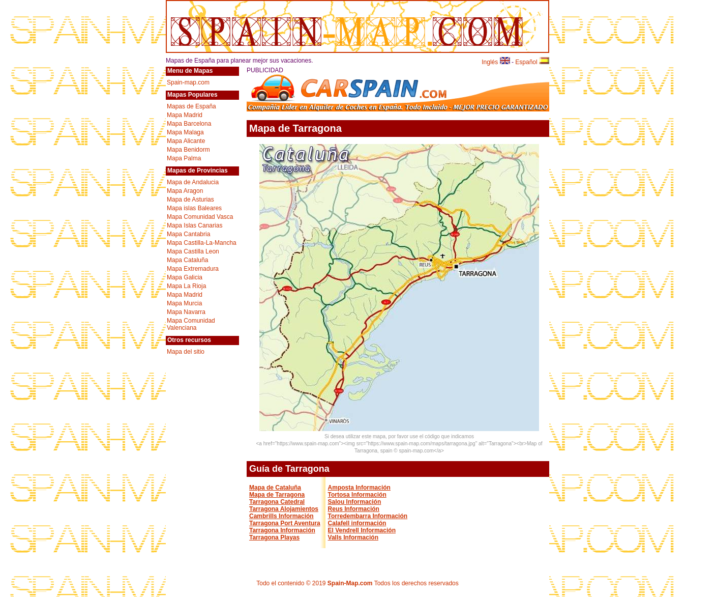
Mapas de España (191, 106)
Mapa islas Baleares (194, 208)
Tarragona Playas (274, 537)
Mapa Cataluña (187, 260)
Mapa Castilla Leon (193, 251)
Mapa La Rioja (186, 286)
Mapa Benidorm (188, 149)
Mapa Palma (184, 158)
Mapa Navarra (186, 312)
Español (532, 62)
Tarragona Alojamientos (283, 509)
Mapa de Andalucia (193, 182)
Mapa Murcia (184, 303)
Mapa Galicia (184, 277)
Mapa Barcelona (189, 123)
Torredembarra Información (367, 516)
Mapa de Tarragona (277, 494)
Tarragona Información (282, 530)
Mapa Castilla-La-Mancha (201, 242)
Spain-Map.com (350, 583)
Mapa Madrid (184, 115)
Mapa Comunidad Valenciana (191, 324)
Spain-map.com (188, 82)
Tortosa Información (357, 494)
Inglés (496, 62)
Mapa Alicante (186, 141)
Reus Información (353, 509)
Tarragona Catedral (277, 501)
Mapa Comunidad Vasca (200, 216)
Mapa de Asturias (190, 199)
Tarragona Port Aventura (284, 523)
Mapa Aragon (185, 190)
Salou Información (354, 501)
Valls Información (353, 537)
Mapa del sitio (185, 351)
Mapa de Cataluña (275, 487)
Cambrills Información (281, 516)
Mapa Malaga (185, 132)
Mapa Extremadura (193, 268)
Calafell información (357, 523)
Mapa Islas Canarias (194, 225)
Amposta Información (359, 487)
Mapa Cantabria (188, 234)
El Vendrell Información (362, 530)
